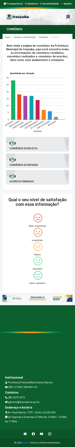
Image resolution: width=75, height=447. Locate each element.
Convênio (43, 37)
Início (8, 37)
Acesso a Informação (25, 37)
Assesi (25, 442)
